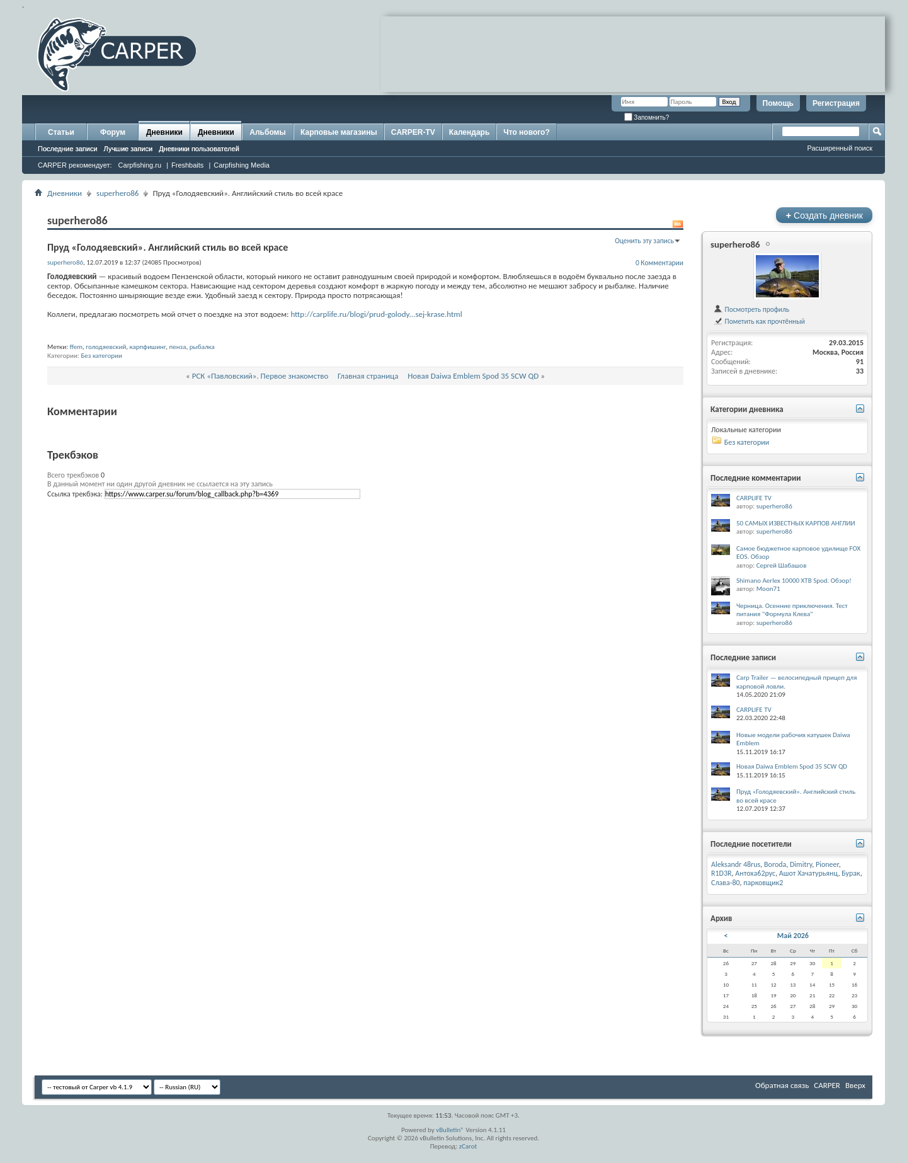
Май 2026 (793, 935)
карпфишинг (148, 347)
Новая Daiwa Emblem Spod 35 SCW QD (473, 376)
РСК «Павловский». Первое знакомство (260, 376)
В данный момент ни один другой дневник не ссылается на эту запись (160, 483)
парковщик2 (763, 882)
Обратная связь (782, 1085)
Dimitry (801, 864)
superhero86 (117, 193)
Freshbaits (187, 165)
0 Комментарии (659, 262)
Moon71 (768, 589)
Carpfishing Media (242, 165)
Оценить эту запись (644, 240)
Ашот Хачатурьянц (808, 873)
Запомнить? (647, 117)
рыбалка (202, 347)
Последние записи (68, 148)
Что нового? (526, 132)
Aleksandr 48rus (735, 864)
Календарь (469, 132)
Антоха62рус (755, 873)
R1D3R (721, 873)
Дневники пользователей (199, 148)
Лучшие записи (128, 148)
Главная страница (368, 376)
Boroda (775, 864)
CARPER (827, 1085)
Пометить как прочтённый (759, 321)
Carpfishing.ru (139, 165)
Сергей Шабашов (781, 565)
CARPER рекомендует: (75, 165)
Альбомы (267, 132)
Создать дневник (824, 215)
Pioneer (827, 864)
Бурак (850, 873)
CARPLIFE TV (754, 498)
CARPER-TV (413, 132)
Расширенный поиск (839, 148)
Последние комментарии (755, 478)
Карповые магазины (338, 132)
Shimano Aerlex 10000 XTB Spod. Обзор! (794, 580)
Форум (112, 132)
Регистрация (836, 103)
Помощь (778, 103)
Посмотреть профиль (751, 309)
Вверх (855, 1085)
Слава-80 (725, 882)
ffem (76, 347)
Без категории (101, 356)
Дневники (164, 132)
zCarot (468, 1146)
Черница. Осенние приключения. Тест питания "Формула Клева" (792, 610)
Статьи (61, 132)
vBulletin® (450, 1130)
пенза (177, 347)
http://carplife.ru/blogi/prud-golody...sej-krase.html (376, 314)
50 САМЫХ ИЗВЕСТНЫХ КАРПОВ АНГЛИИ (795, 523)
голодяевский (106, 347)
